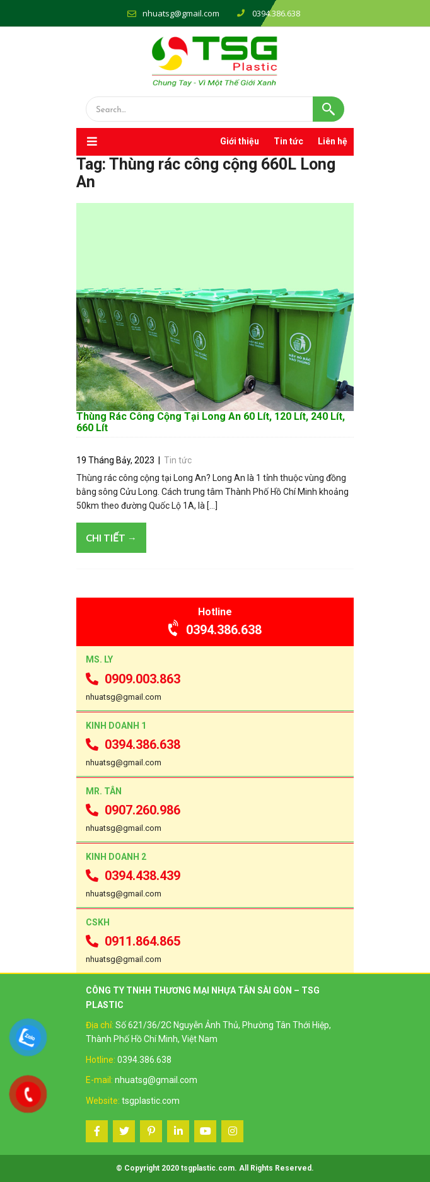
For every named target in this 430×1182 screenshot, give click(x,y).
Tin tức (288, 141)
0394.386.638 (215, 629)
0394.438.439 (133, 875)
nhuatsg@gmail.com (180, 13)
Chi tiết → (111, 537)
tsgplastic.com (151, 1101)
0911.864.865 (133, 941)
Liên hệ (332, 141)
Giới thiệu (239, 141)
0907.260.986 (133, 810)
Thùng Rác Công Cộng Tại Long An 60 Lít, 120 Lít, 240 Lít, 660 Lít (210, 422)
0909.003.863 (133, 679)
